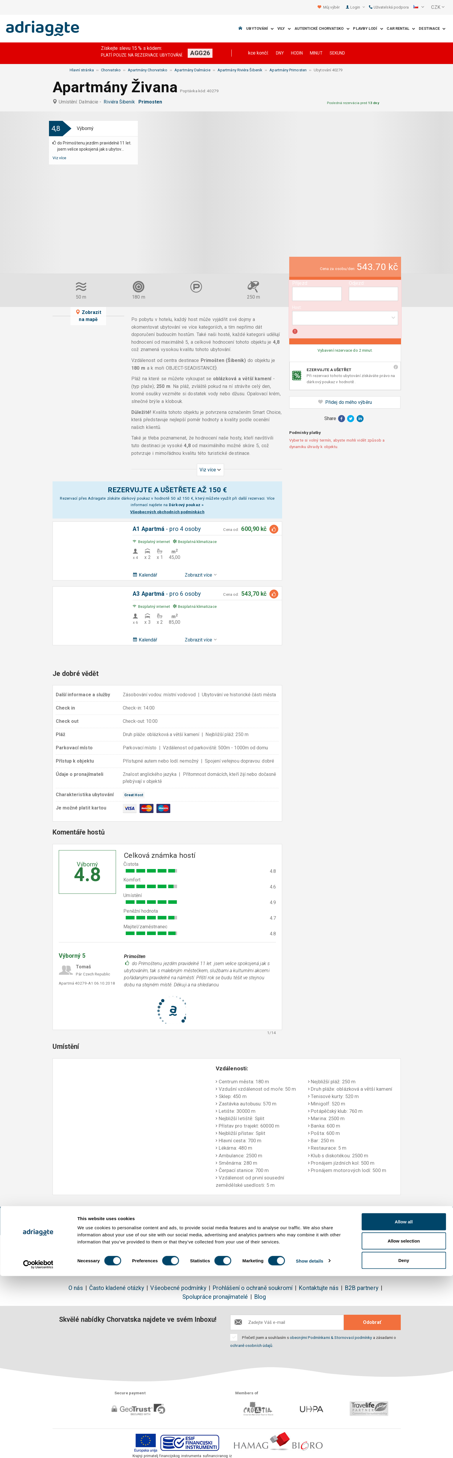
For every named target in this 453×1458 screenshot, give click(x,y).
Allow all (404, 1403)
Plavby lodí (368, 29)
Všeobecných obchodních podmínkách (167, 511)
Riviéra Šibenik (120, 102)
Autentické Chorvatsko (322, 29)
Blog (260, 1297)
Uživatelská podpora (389, 7)
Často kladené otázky (116, 1288)
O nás (75, 1288)
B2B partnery (361, 1288)
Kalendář (145, 575)
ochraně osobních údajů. (252, 1345)
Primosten (151, 102)
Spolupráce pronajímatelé (215, 1297)
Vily (284, 29)
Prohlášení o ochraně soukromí (252, 1288)
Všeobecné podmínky (178, 1288)
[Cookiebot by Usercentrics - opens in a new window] (38, 1446)
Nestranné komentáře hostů (363, 1221)
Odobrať (372, 1322)
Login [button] (357, 7)
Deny (403, 1442)
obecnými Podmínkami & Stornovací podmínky (331, 1337)
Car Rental (401, 29)
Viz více (59, 157)
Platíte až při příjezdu (293, 1217)
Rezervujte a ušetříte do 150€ (90, 1221)
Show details (309, 1442)
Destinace (432, 29)
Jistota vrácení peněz (227, 1217)
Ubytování (260, 29)
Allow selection (403, 1423)
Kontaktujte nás (318, 1288)
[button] (418, 7)
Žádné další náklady (160, 1217)
